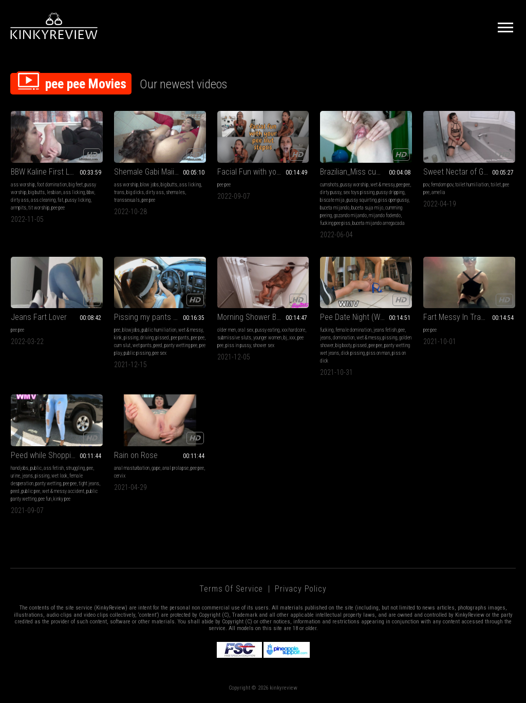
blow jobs (149, 184)
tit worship (38, 208)
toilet (496, 184)
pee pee (58, 208)
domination (343, 337)
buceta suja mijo (367, 208)
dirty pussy (330, 192)
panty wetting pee (180, 345)
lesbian (54, 192)
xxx (292, 337)
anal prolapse (175, 468)
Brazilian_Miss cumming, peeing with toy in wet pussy (366, 172)
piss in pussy (238, 345)
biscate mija (332, 200)
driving (147, 337)
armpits (18, 208)
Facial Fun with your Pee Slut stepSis (263, 172)
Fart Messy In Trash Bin (462, 317)
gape (156, 468)
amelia (438, 192)
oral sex (245, 330)
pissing (131, 337)
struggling (75, 468)
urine (15, 476)
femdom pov (442, 184)
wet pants (142, 345)
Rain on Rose (136, 455)
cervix (119, 476)
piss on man (378, 353)
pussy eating (267, 330)
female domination (353, 330)
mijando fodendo (385, 215)
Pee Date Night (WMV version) (366, 317)
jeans (325, 337)
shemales (175, 192)
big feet (76, 184)
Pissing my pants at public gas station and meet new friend (160, 317)
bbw (90, 192)
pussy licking (77, 200)
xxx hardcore (293, 330)
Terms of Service (231, 589)
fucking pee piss (335, 223)
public (36, 468)
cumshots (329, 184)
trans (119, 192)
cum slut (122, 345)
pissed (162, 337)
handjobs (19, 468)
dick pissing (353, 353)
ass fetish (54, 468)
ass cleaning (43, 200)
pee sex (159, 353)
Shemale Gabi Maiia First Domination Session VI (160, 172)
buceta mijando (334, 208)
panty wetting (48, 483)
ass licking (74, 192)
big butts (36, 192)
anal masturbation (131, 468)
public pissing (137, 353)
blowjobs (131, 330)
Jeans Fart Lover (39, 317)
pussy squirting (362, 200)
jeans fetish (385, 330)
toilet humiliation (472, 184)
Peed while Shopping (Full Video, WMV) (57, 455)
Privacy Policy (300, 589)
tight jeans (89, 483)
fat (60, 200)
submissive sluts (234, 337)
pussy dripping (390, 192)
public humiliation (159, 330)
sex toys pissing (358, 192)
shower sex (263, 345)
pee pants (180, 337)
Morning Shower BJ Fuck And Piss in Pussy (263, 317)
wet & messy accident (63, 491)
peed (158, 345)
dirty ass (20, 200)
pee (117, 330)
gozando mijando (350, 215)
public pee (31, 491)
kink (118, 337)
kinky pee (61, 499)
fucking (326, 330)
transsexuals (127, 200)
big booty (343, 345)
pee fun (45, 499)
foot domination (52, 184)
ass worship (23, 184)
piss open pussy (393, 200)
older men (226, 330)
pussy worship (354, 184)
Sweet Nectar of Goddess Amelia (469, 172)
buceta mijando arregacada (378, 223)
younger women (267, 337)
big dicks (135, 192)
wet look (59, 476)
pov (426, 184)
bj (285, 337)
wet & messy (382, 184)
